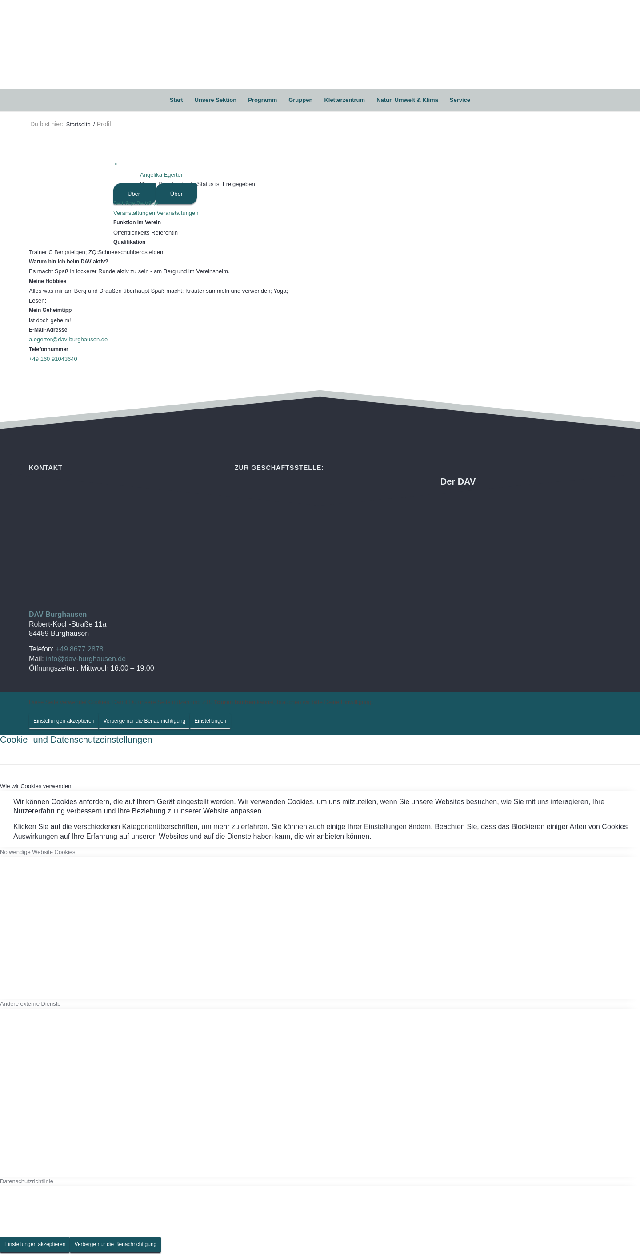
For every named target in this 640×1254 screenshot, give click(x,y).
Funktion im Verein (137, 222)
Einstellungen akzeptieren (63, 721)
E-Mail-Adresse (48, 330)
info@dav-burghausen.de (86, 659)
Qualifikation (129, 242)
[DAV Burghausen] (320, 44)
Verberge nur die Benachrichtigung (144, 721)
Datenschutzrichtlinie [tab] (26, 1181)
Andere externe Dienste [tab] (30, 1003)
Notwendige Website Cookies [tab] (38, 852)
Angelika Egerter (161, 174)
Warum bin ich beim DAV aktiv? (68, 262)
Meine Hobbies (47, 281)
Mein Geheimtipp (50, 310)
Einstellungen (210, 721)
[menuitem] (176, 100)
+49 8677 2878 (79, 649)
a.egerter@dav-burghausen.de (68, 339)
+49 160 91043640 (53, 359)
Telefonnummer (48, 349)
